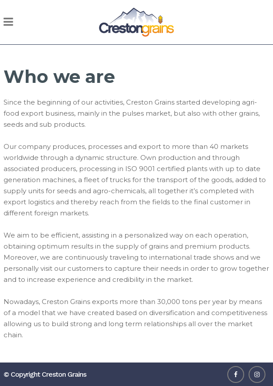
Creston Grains (64, 374)
